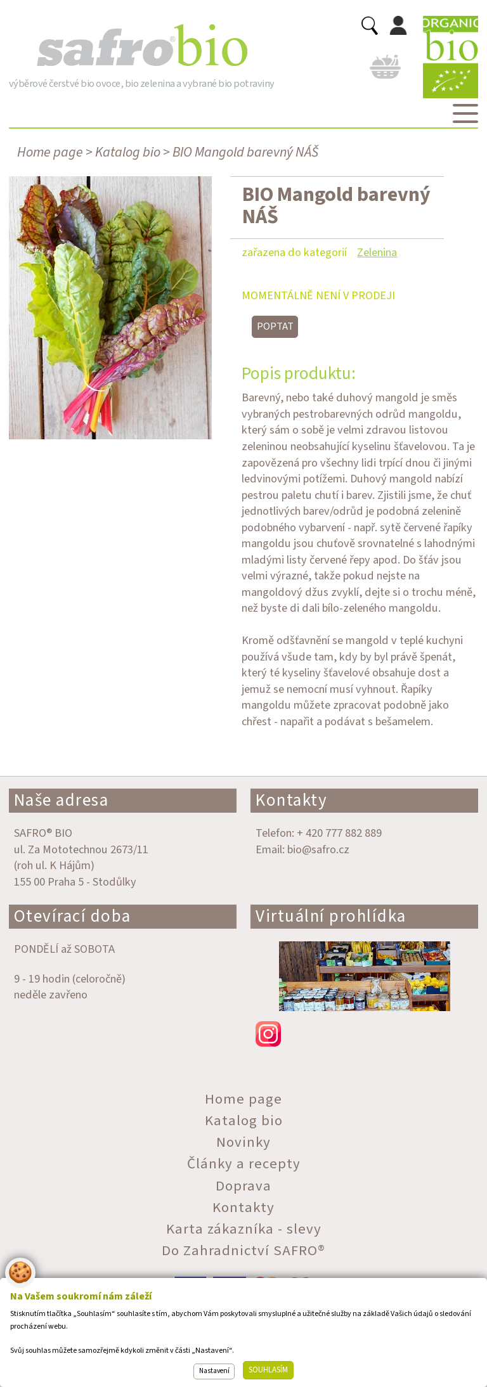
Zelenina (377, 252)
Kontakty (291, 800)
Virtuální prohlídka (331, 916)
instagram (364, 1034)
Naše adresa (61, 800)
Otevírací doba (72, 916)
